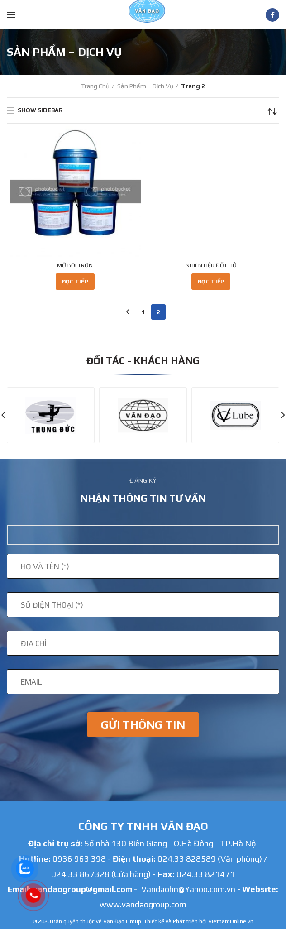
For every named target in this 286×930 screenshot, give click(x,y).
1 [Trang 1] (143, 312)
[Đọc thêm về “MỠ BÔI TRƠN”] (75, 282)
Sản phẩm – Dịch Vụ (145, 86)
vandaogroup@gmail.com (82, 890)
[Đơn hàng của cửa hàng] (272, 111)
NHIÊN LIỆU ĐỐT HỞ (211, 265)
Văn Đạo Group (122, 922)
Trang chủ (95, 86)
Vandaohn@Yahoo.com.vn (188, 890)
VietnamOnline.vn (230, 922)
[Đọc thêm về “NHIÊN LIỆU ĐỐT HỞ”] (210, 282)
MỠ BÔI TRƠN (75, 265)
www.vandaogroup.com (143, 905)
